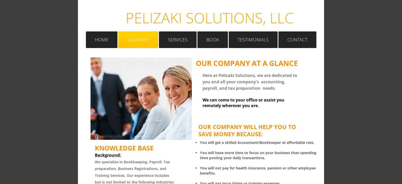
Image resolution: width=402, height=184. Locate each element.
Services (178, 40)
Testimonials (253, 40)
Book (212, 40)
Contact (297, 40)
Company (138, 40)
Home (101, 40)
